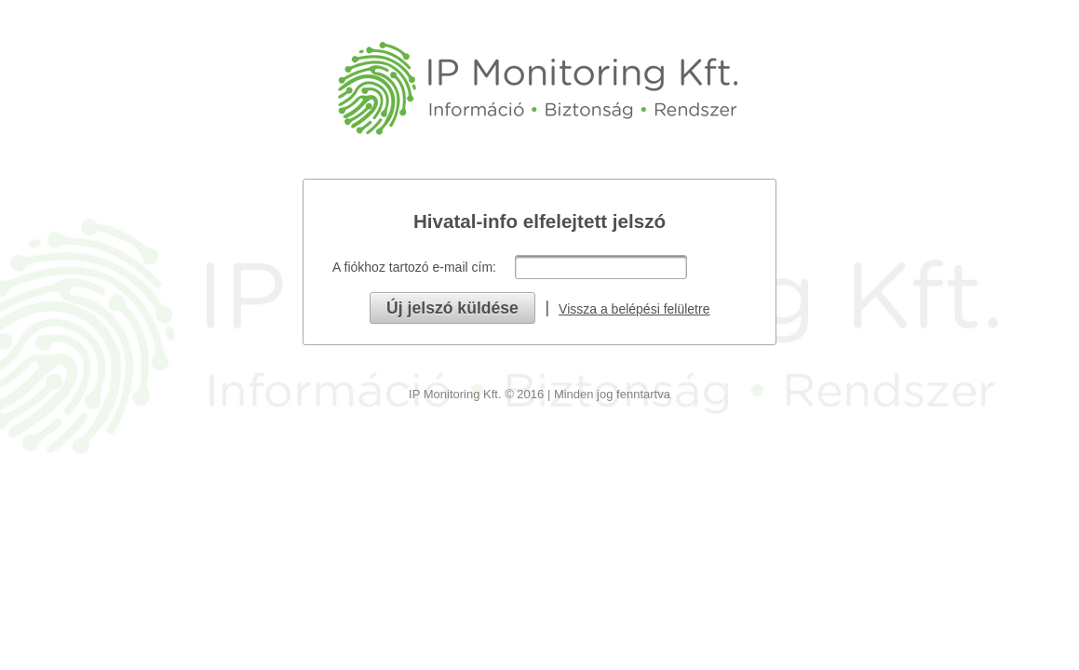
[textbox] (601, 267)
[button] (453, 308)
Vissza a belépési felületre (634, 309)
